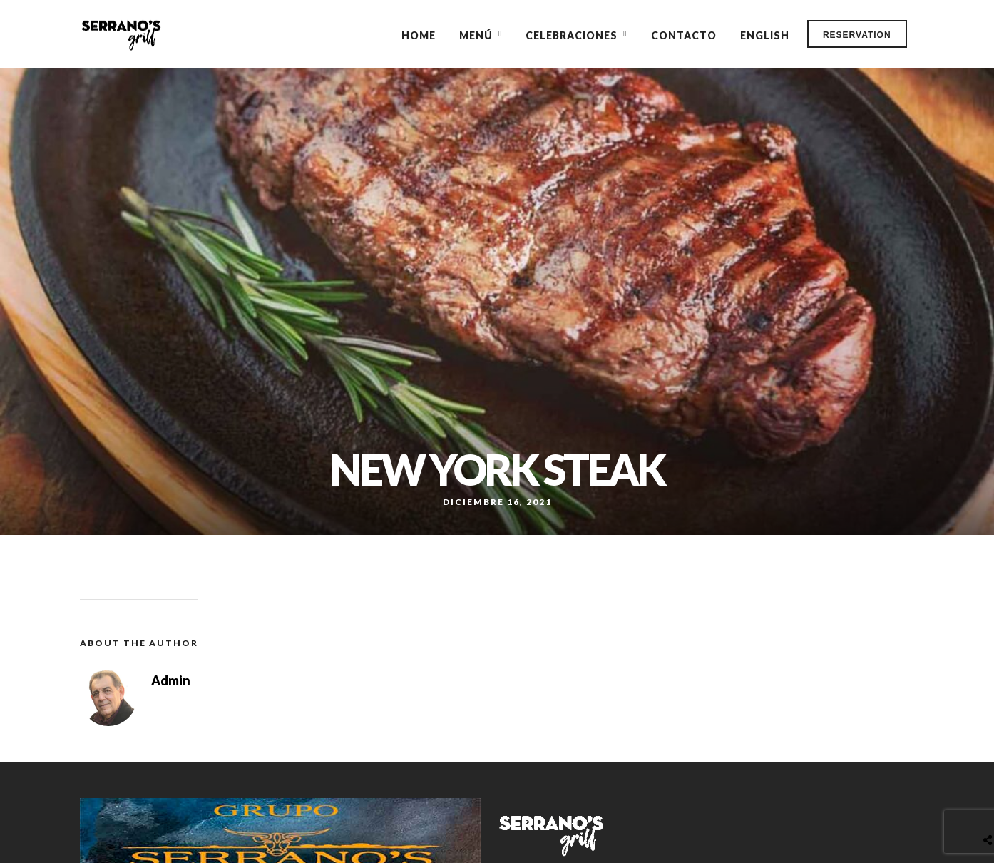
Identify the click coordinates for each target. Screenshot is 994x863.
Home (418, 35)
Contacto (684, 35)
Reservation (857, 35)
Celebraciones (572, 35)
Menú (476, 35)
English (764, 35)
